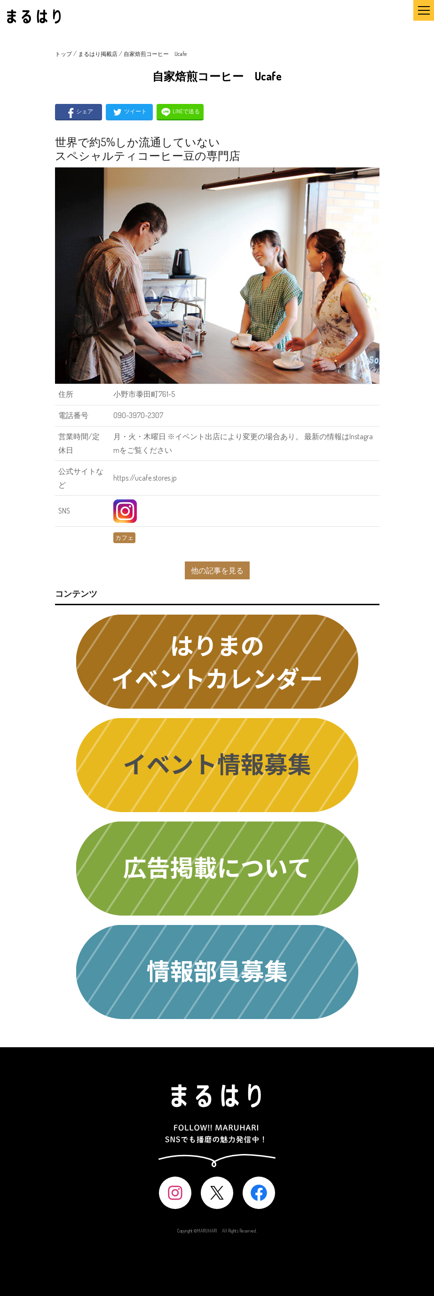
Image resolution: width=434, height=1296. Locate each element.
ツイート (129, 112)
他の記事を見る (217, 570)
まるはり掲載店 (98, 53)
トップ (63, 53)
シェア (78, 112)
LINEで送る (180, 112)
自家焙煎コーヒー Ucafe (155, 53)
